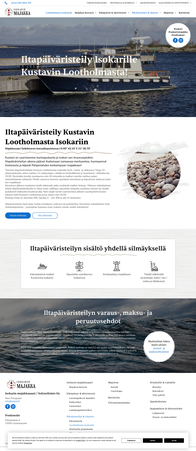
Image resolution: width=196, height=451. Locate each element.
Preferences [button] (28, 443)
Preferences (131, 440)
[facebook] (175, 40)
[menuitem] (96, 3)
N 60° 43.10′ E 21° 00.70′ (75, 148)
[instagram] (180, 40)
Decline (152, 440)
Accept (174, 440)
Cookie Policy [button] (80, 440)
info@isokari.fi (12, 401)
